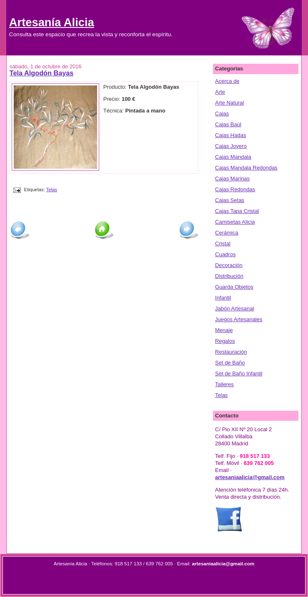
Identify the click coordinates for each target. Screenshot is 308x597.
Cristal (222, 243)
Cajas (222, 113)
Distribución (229, 276)
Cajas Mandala (233, 157)
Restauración (231, 352)
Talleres (224, 384)
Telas (51, 189)
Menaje (224, 330)
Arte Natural (229, 103)
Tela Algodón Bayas (42, 73)
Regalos (225, 341)
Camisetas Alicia (235, 222)
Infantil (223, 298)
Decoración (229, 265)
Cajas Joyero (231, 146)
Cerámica (226, 233)
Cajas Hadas (230, 135)
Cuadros (225, 254)
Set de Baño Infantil (238, 373)
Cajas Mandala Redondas (246, 168)
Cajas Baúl (228, 124)
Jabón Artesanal (234, 308)
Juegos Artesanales (238, 319)
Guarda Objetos (234, 287)
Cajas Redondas (235, 189)
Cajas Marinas (232, 178)
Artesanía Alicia (51, 22)
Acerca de (227, 81)
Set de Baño (230, 363)
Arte (220, 92)
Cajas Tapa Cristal (237, 211)
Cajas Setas (229, 200)
